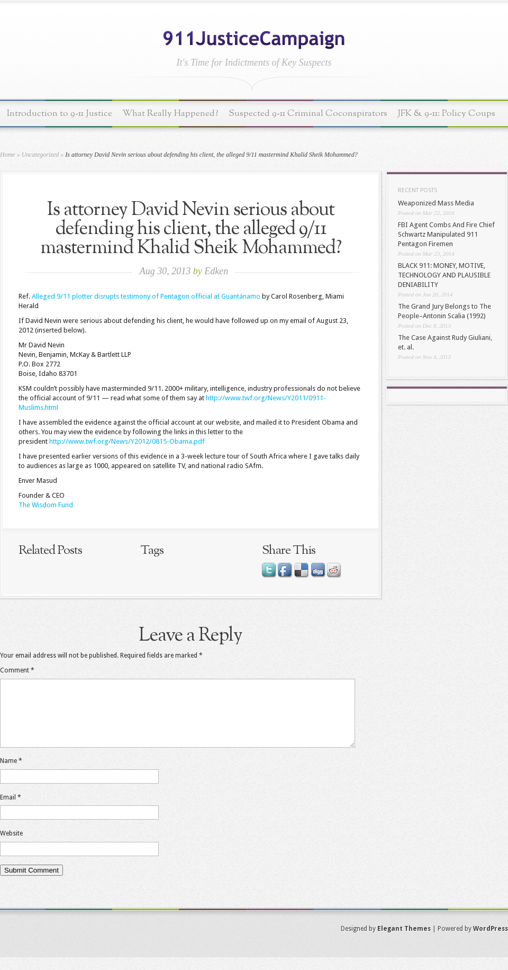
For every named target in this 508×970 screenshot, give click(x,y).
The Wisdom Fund (46, 505)
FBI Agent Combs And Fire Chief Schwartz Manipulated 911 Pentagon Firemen (446, 234)
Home (7, 154)
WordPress (490, 941)
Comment (17, 670)
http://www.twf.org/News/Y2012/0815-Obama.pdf (127, 441)
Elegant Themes (404, 941)
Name (11, 773)
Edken (216, 271)
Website (11, 846)
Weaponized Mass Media (436, 203)
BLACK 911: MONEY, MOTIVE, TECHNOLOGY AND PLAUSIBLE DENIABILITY (444, 275)
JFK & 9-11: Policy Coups (446, 113)
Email (10, 810)
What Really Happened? (170, 113)
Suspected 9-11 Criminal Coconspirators (308, 113)
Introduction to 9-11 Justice (59, 113)
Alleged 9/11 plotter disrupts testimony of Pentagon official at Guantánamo (146, 296)
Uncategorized (40, 154)
